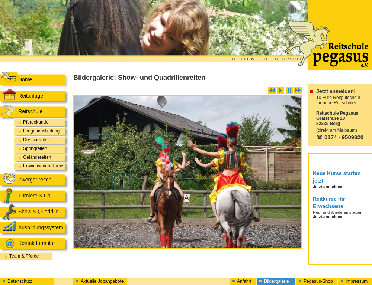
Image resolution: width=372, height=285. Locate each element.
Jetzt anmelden (327, 216)
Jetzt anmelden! (336, 91)
